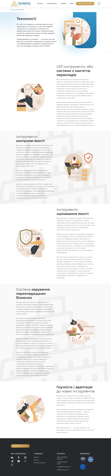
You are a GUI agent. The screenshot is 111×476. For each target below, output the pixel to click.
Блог (71, 3)
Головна (13, 9)
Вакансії (36, 460)
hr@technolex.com (63, 469)
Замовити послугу (20, 446)
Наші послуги (52, 3)
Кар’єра (63, 3)
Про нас (40, 3)
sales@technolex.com (63, 466)
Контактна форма (39, 462)
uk (99, 3)
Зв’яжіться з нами (85, 3)
